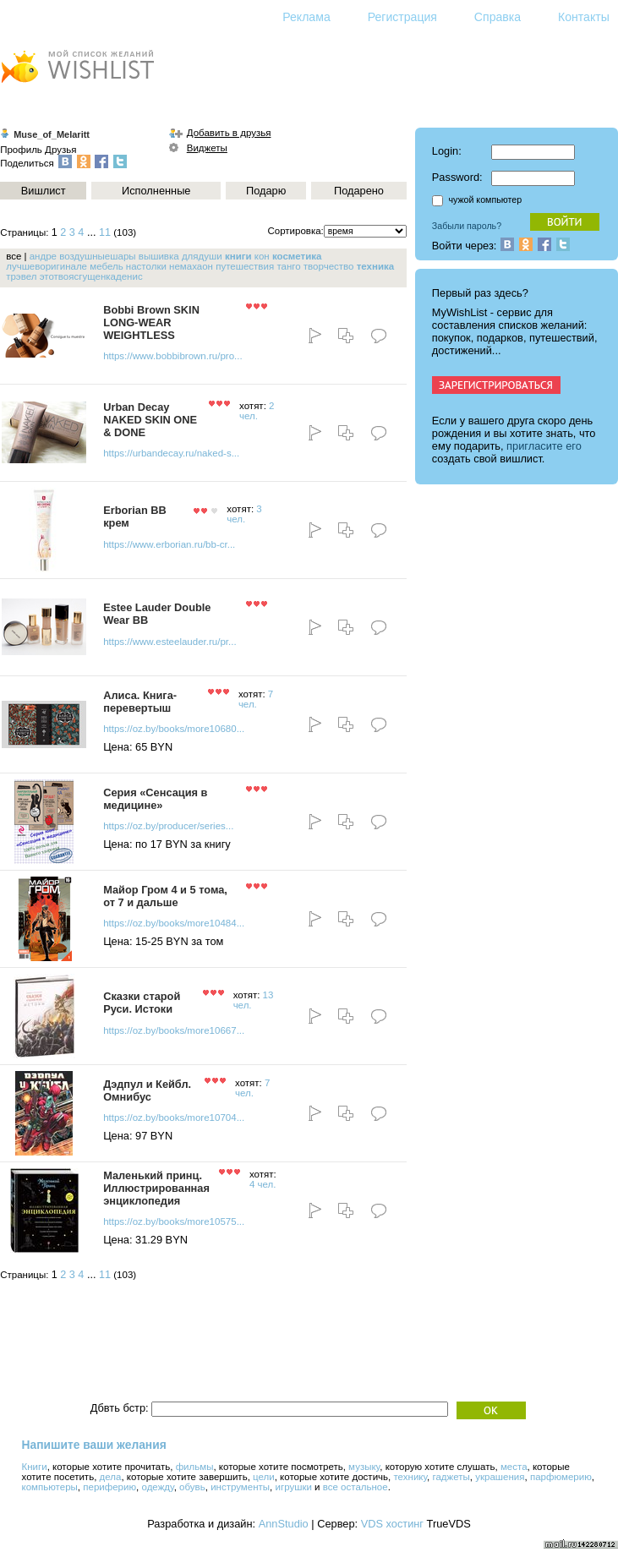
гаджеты (451, 1477)
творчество (329, 266)
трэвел (21, 276)
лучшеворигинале (46, 266)
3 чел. (244, 514)
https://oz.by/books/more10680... (173, 729)
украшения (499, 1477)
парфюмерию (561, 1477)
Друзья (60, 150)
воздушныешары (97, 256)
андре (43, 256)
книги (238, 256)
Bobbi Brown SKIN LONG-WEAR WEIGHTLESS (151, 322)
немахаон (191, 266)
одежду (158, 1487)
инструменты (240, 1487)
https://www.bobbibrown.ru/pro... (173, 356)
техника (376, 266)
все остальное (355, 1487)
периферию (109, 1487)
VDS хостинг (392, 1523)
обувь (192, 1487)
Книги (34, 1467)
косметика (297, 256)
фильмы (195, 1467)
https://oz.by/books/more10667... (173, 1030)
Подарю (266, 190)
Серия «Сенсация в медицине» (155, 799)
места (514, 1467)
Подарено (359, 190)
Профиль (21, 150)
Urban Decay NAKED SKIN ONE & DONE (150, 420)
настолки (146, 266)
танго (288, 266)
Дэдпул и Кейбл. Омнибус (147, 1090)
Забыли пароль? (466, 226)
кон (262, 256)
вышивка (159, 256)
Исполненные (156, 190)
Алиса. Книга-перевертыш (140, 701)
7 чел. (255, 699)
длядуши (202, 256)
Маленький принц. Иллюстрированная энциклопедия (156, 1188)
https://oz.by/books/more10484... (173, 923)
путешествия (245, 266)
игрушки (294, 1487)
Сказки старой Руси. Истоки (141, 1002)
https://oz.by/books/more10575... (173, 1221)
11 (105, 232)
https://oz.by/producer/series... (168, 826)
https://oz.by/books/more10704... (173, 1117)
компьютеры (50, 1487)
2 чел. (256, 411)
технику (410, 1477)
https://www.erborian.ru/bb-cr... (169, 544)
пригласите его (544, 446)
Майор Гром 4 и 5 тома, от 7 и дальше (165, 896)
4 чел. (262, 1184)
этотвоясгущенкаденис (91, 276)
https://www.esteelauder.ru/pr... (169, 642)
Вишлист (43, 190)
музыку (364, 1467)
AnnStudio (284, 1523)
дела (111, 1477)
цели (264, 1477)
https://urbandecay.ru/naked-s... (171, 453)
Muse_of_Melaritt (52, 134)
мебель (106, 266)
